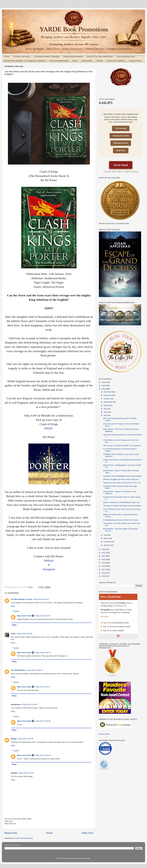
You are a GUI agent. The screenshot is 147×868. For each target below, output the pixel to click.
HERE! (48, 428)
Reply (13, 606)
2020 (104, 559)
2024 (104, 389)
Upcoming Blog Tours (126, 56)
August (107, 405)
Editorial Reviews (121, 143)
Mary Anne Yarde (24, 616)
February (107, 542)
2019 (104, 563)
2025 (104, 386)
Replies (16, 611)
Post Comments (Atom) (24, 838)
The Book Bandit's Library (21, 599)
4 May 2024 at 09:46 (43, 721)
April (106, 535)
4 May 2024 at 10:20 (26, 773)
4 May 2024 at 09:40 (34, 670)
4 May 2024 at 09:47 (43, 616)
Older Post (87, 833)
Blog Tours (120, 150)
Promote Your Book (21, 56)
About (75, 61)
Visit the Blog (120, 128)
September (108, 402)
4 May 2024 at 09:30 (41, 599)
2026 (104, 382)
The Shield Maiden (18, 670)
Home (6, 56)
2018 (104, 566)
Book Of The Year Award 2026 (100, 56)
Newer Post (10, 833)
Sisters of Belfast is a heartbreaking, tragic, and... (122, 502)
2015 (104, 576)
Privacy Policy (135, 61)
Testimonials (86, 61)
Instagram (49, 569)
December (108, 392)
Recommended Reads (59, 61)
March (106, 538)
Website (49, 560)
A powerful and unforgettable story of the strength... (122, 476)
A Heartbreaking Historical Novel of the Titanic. (121, 520)
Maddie (14, 739)
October (107, 399)
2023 (104, 549)
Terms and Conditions (116, 61)
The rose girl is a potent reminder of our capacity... (122, 445)
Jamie (13, 633)
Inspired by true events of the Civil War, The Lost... (122, 483)
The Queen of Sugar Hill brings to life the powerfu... (123, 506)
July (105, 409)
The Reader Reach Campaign (46, 56)
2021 (104, 556)
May (105, 415)
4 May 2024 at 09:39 (24, 633)
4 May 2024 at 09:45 (25, 739)
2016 (104, 573)
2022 (104, 553)
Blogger (87, 858)
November (108, 395)
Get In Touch (120, 165)
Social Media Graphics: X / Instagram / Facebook (25, 61)
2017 (104, 569)
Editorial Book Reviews (73, 56)
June (106, 412)
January (107, 545)
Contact (99, 61)
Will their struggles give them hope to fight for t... (121, 479)
